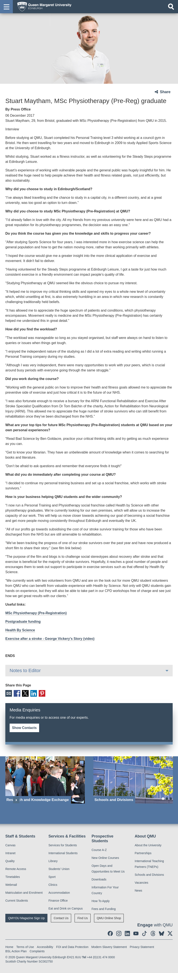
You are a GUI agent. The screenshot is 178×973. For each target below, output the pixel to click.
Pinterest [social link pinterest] (38, 693)
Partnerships (143, 852)
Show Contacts (24, 727)
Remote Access (15, 868)
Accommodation (59, 892)
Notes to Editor (25, 670)
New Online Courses (105, 857)
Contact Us (61, 917)
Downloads (99, 878)
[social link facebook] (110, 932)
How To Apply (101, 900)
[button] (6, 6)
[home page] (43, 6)
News (138, 889)
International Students (63, 852)
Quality (10, 860)
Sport (52, 876)
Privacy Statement (142, 946)
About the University (148, 844)
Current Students (16, 899)
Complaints (37, 950)
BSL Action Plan (16, 950)
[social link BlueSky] (161, 932)
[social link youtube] (135, 932)
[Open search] (171, 6)
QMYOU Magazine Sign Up (26, 917)
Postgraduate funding (23, 621)
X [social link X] (23, 693)
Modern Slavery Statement (109, 946)
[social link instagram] (118, 932)
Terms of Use (25, 946)
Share (165, 92)
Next (16, 799)
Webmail (11, 884)
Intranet (10, 852)
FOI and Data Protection (72, 946)
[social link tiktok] (144, 932)
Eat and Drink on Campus (66, 907)
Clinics (53, 884)
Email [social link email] (8, 693)
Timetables (12, 876)
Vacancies (141, 881)
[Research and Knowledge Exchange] (45, 779)
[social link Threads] (153, 932)
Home (9, 946)
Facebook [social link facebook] (16, 693)
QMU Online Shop (109, 917)
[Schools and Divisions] (133, 779)
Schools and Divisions (149, 874)
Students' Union (59, 868)
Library (53, 860)
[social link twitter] (170, 932)
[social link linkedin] (127, 932)
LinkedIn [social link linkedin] (31, 693)
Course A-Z (99, 849)
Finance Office (58, 899)
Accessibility (45, 946)
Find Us (82, 917)
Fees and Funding (104, 908)
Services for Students (63, 844)
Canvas (10, 844)
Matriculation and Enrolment (24, 892)
